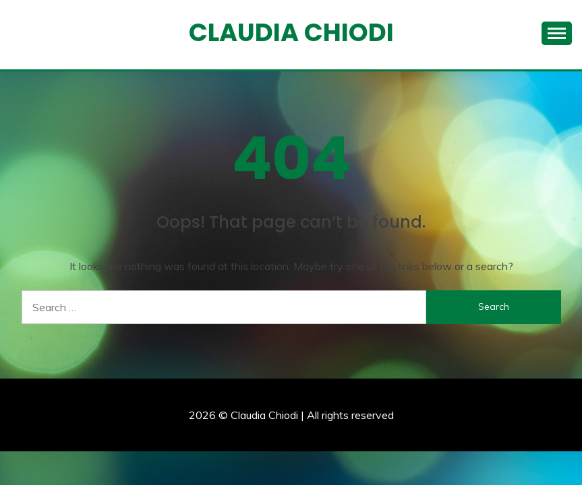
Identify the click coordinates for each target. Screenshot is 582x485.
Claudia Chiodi (291, 32)
